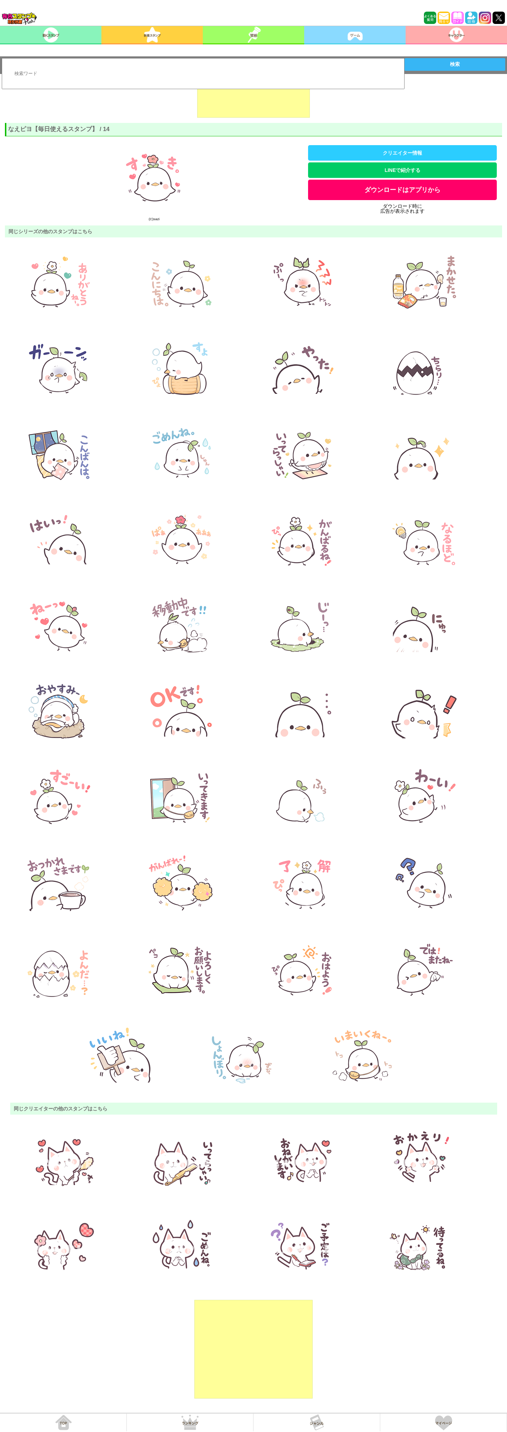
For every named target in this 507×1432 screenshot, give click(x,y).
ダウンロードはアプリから (402, 189)
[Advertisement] (253, 100)
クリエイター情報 (402, 153)
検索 (455, 64)
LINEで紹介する (402, 170)
